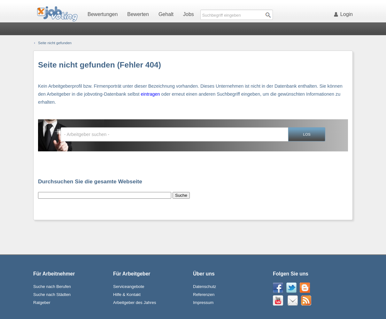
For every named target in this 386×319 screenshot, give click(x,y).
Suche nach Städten (52, 294)
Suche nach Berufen (52, 286)
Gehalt (166, 14)
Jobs (188, 14)
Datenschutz (204, 286)
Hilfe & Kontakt (127, 294)
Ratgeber (41, 302)
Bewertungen (103, 14)
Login (344, 14)
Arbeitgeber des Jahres (134, 302)
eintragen (150, 94)
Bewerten (138, 14)
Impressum (203, 302)
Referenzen (203, 294)
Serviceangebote (128, 286)
